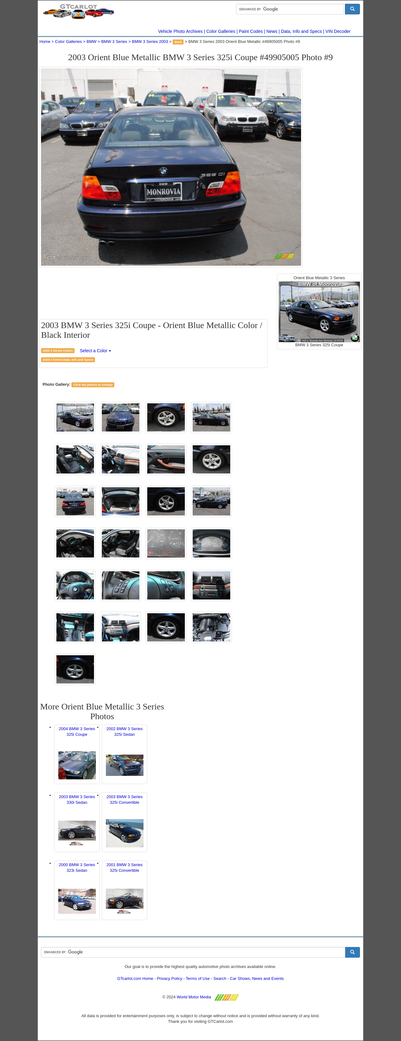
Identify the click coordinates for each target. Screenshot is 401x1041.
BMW (91, 41)
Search (219, 978)
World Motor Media (194, 997)
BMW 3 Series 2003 (150, 41)
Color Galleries (221, 31)
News (271, 31)
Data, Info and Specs (301, 31)
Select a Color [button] (95, 350)
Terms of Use (198, 978)
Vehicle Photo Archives (180, 31)
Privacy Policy (169, 978)
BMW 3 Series (114, 41)
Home (44, 41)
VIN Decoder (338, 31)
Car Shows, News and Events (257, 978)
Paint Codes (251, 31)
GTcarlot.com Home (135, 978)
